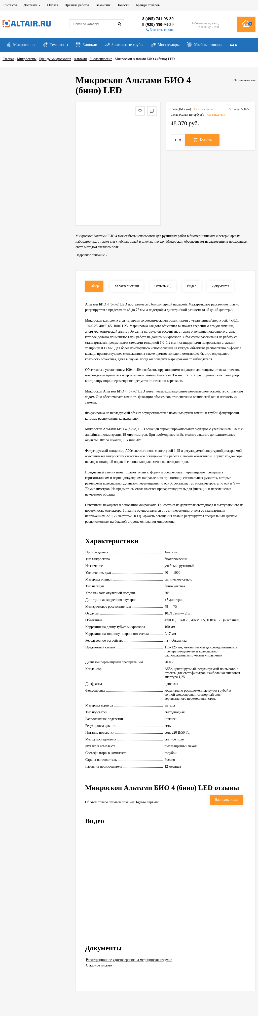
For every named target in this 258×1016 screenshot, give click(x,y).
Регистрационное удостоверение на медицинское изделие (129, 960)
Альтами (171, 552)
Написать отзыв (226, 800)
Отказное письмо (99, 965)
